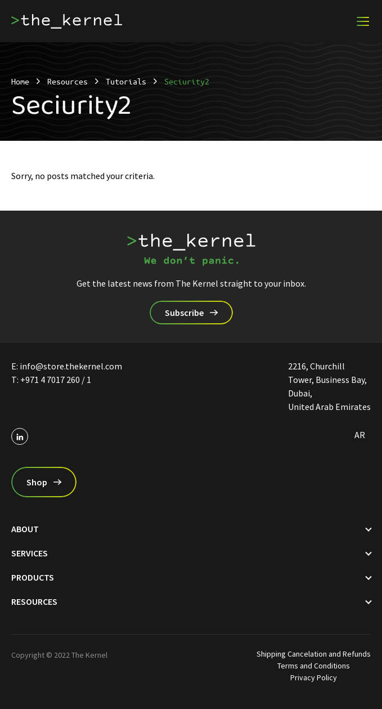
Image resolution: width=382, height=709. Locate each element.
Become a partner (310, 26)
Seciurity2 (186, 81)
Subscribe (184, 312)
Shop (36, 482)
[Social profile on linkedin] (19, 436)
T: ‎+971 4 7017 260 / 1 (51, 379)
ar (359, 434)
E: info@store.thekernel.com (66, 366)
